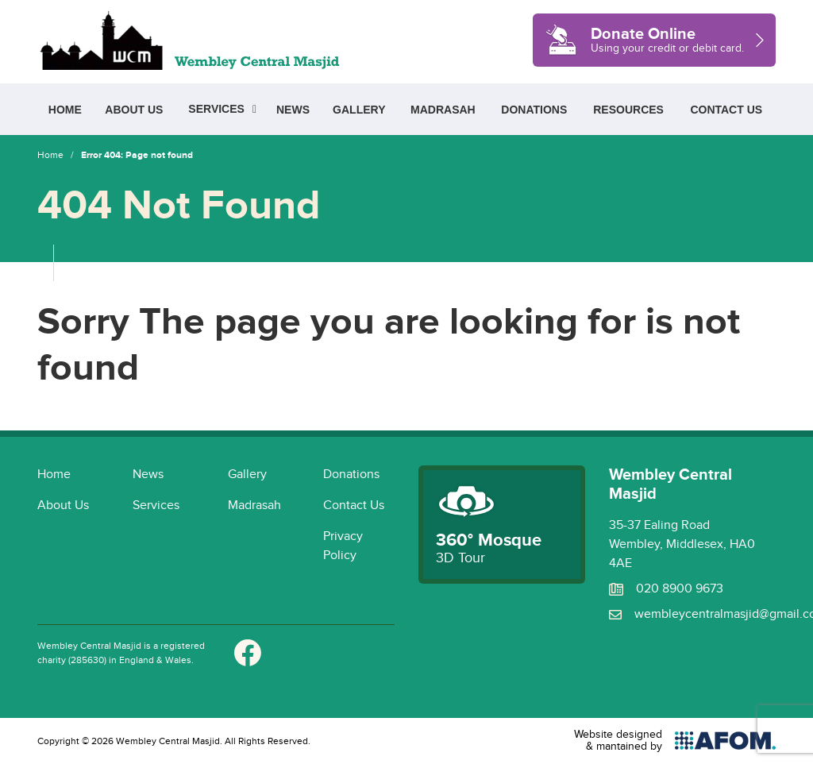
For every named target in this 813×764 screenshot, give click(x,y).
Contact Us (726, 109)
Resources (628, 109)
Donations (534, 109)
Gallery (359, 109)
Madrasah (443, 109)
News (293, 109)
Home (65, 109)
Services (216, 108)
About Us (134, 109)
